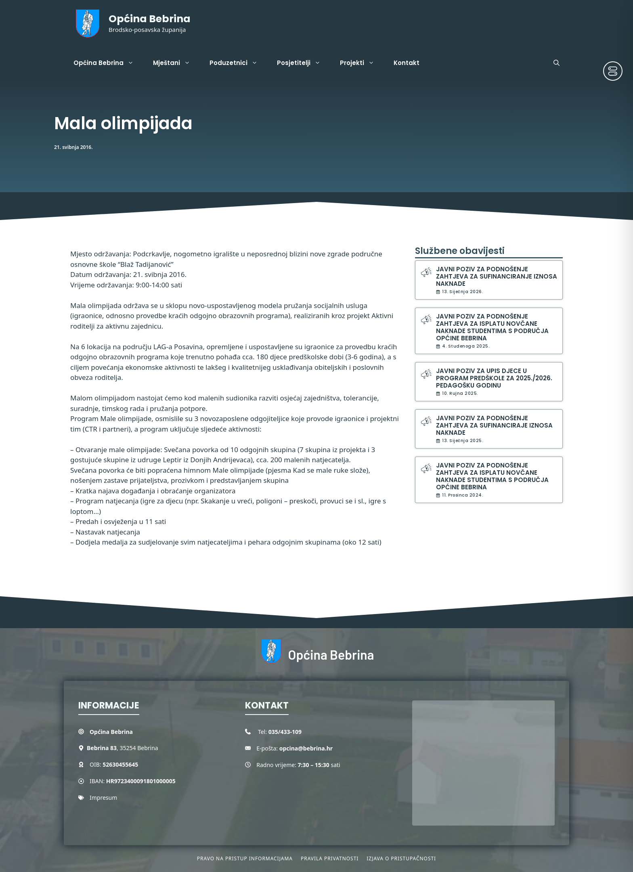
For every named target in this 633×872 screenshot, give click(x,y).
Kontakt (406, 63)
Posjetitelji (303, 63)
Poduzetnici (238, 63)
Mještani (176, 63)
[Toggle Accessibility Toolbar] (612, 71)
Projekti (362, 63)
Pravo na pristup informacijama (245, 858)
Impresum (103, 797)
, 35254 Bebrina (122, 748)
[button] (556, 63)
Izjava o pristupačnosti (401, 858)
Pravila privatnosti (329, 858)
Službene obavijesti (460, 251)
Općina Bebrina (150, 19)
